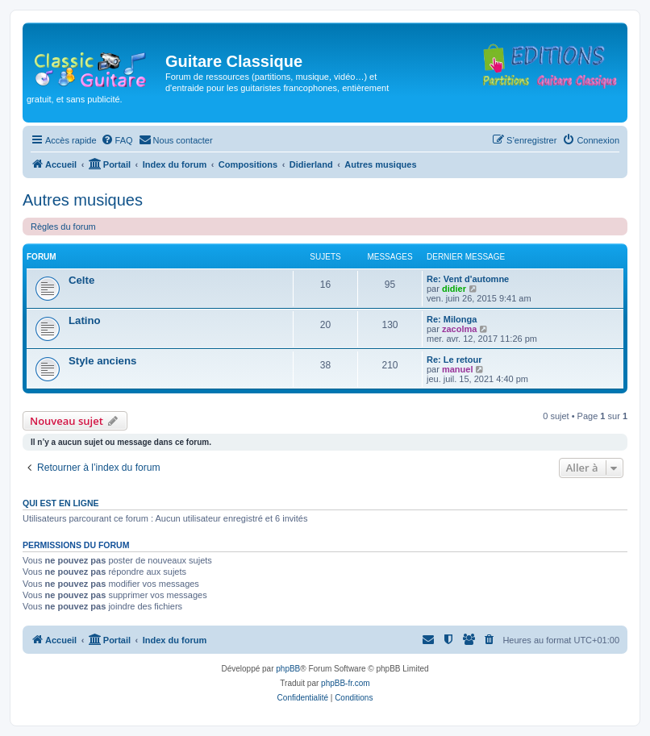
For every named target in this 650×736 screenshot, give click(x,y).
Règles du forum (63, 226)
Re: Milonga (452, 319)
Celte (81, 280)
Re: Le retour (454, 359)
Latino (85, 320)
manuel (457, 369)
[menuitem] (117, 140)
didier (454, 288)
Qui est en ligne (61, 503)
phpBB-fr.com (345, 683)
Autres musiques (83, 200)
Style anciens (102, 361)
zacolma (459, 329)
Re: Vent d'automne (468, 279)
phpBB (288, 668)
